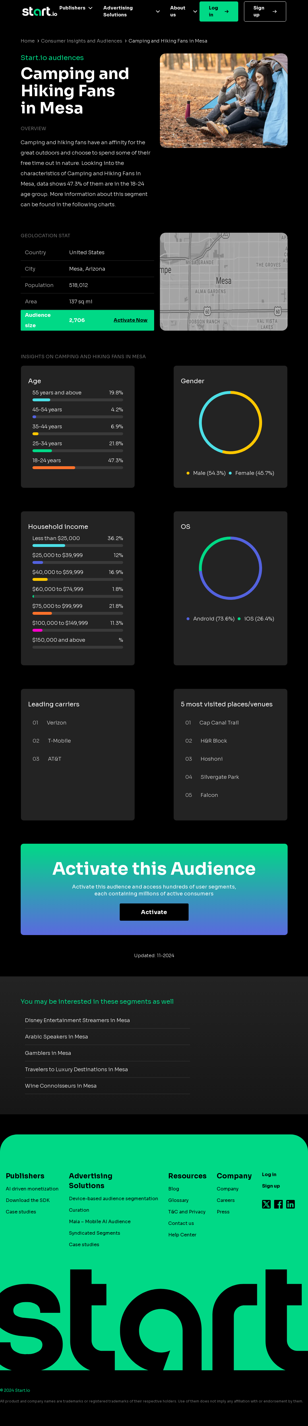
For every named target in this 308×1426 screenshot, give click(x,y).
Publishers (72, 8)
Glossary (178, 1200)
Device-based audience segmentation (113, 1199)
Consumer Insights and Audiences (81, 41)
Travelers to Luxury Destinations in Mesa (76, 1069)
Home (28, 41)
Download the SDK (28, 1200)
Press (223, 1212)
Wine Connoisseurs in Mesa (61, 1086)
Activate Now (131, 320)
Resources (184, 1176)
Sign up (258, 11)
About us (177, 11)
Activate (154, 912)
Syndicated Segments (94, 1233)
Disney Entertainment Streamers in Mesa (77, 1020)
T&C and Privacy (187, 1212)
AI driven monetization (32, 1189)
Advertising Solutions (118, 11)
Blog (173, 1189)
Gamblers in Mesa (48, 1053)
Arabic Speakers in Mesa (56, 1037)
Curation (79, 1210)
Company (232, 1176)
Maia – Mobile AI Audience (100, 1222)
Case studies (21, 1212)
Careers (226, 1200)
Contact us (181, 1223)
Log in (213, 11)
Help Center (182, 1235)
